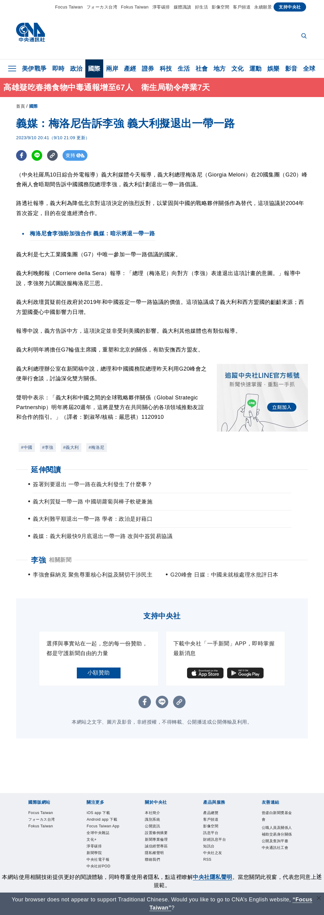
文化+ (94, 862)
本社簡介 (156, 813)
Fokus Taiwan (134, 7)
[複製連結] (52, 155)
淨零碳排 (161, 7)
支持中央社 (290, 7)
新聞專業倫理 (162, 846)
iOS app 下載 (103, 813)
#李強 (47, 447)
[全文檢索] (304, 36)
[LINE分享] (37, 155)
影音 (291, 68)
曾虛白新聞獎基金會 (278, 817)
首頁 (20, 106)
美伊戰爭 (34, 68)
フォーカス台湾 (102, 7)
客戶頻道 (242, 7)
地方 (219, 68)
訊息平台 (214, 838)
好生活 (201, 7)
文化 (237, 68)
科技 (166, 68)
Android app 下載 (102, 826)
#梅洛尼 (96, 447)
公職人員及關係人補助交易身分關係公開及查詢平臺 (278, 842)
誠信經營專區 (162, 854)
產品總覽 (214, 813)
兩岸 (112, 68)
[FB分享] (21, 155)
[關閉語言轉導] (319, 899)
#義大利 (71, 447)
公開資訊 (156, 830)
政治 (76, 68)
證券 (148, 68)
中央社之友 (217, 862)
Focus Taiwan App (101, 842)
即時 (58, 68)
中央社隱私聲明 (212, 877)
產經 (130, 68)
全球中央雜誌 (103, 854)
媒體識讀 (182, 7)
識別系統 (156, 822)
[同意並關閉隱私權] (319, 876)
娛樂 (273, 68)
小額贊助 (98, 673)
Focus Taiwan (69, 7)
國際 (94, 68)
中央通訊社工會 (278, 866)
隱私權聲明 (159, 862)
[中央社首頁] (30, 34)
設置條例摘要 (162, 838)
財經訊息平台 (220, 846)
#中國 (26, 447)
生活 (184, 68)
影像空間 (220, 7)
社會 (202, 68)
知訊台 (211, 854)
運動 (255, 68)
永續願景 (263, 7)
